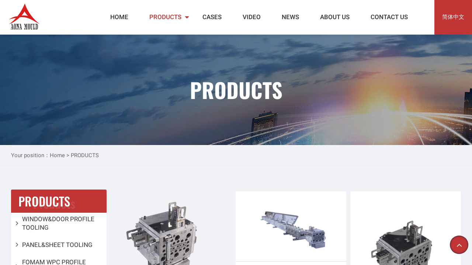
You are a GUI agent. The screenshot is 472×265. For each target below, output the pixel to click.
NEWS (290, 17)
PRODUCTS (165, 17)
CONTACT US (389, 17)
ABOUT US (335, 17)
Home (58, 155)
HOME (119, 17)
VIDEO (252, 17)
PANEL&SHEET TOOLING (57, 244)
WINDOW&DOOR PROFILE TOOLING (58, 223)
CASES (212, 17)
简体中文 (453, 17)
